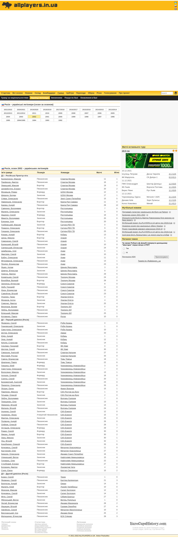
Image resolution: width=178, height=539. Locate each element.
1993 (47, 120)
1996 (113, 117)
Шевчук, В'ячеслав (9, 271)
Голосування (110, 93)
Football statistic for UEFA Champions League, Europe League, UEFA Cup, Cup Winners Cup (148, 527)
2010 (47, 113)
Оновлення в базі (88, 98)
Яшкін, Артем (7, 267)
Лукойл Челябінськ (69, 487)
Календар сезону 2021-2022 (133, 215)
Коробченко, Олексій (10, 444)
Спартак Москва (68, 179)
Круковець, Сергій (9, 447)
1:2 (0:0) (172, 184)
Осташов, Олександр (10, 428)
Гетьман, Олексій (9, 395)
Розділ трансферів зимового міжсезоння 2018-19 (142, 229)
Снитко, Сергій (7, 379)
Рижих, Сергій (7, 431)
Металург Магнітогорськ (71, 510)
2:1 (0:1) (172, 203)
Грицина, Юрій (7, 365)
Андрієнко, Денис (9, 415)
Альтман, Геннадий (9, 346)
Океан (63, 483)
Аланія (64, 238)
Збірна (91, 93)
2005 (113, 113)
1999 (73, 117)
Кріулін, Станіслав (9, 343)
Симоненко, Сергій (9, 241)
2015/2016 (86, 109)
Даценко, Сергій (8, 215)
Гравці (61, 93)
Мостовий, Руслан (9, 356)
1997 (99, 117)
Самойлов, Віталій (9, 293)
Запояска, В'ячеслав (10, 284)
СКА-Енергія (66, 411)
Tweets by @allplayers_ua (149, 261)
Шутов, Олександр (9, 333)
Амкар (63, 333)
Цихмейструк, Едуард (11, 189)
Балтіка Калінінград (69, 480)
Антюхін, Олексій (8, 375)
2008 (73, 113)
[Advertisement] (123, 45)
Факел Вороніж (67, 388)
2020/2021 (21, 109)
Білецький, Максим (9, 313)
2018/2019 (47, 109)
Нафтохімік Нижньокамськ (72, 457)
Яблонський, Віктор (10, 500)
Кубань (64, 234)
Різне (99, 93)
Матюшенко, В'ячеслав (11, 516)
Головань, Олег (8, 460)
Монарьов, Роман (9, 192)
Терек (63, 477)
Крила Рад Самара (69, 202)
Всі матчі (4, 527)
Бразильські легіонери (85, 524)
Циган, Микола (7, 238)
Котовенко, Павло (9, 316)
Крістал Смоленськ (69, 470)
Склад (38, 93)
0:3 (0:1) (172, 177)
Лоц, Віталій (6, 441)
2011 (34, 113)
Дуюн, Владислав (9, 290)
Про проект (124, 93)
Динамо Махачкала (69, 503)
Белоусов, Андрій (9, 483)
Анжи (63, 251)
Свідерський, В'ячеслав (11, 248)
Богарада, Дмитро (9, 467)
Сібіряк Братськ (68, 497)
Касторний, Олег (8, 451)
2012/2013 (8, 113)
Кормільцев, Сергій (9, 277)
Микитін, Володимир (10, 218)
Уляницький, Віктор (9, 457)
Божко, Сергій (7, 477)
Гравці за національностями (14, 98)
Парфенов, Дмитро (9, 182)
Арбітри (70, 93)
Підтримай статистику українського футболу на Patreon (145, 212)
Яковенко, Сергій (9, 323)
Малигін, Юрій (7, 487)
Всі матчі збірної (40, 530)
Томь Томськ (66, 359)
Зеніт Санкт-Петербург (71, 198)
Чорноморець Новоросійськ (73, 365)
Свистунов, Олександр (11, 329)
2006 (99, 113)
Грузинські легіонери (84, 527)
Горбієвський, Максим (11, 225)
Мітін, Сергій (7, 497)
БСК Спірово (66, 516)
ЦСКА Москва (67, 192)
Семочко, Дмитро (9, 303)
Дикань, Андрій (8, 434)
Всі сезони (18, 93)
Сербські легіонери (83, 529)
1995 (8, 120)
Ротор (63, 316)
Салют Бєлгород (68, 490)
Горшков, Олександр (10, 231)
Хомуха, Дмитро (8, 274)
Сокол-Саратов (67, 284)
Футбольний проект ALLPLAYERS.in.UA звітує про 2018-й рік (147, 232)
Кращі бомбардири (41, 525)
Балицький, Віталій (9, 244)
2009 (60, 113)
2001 (47, 117)
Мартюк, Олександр (10, 418)
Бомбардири (49, 93)
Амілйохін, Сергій (9, 510)
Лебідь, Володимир (9, 310)
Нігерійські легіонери (84, 525)
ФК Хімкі (64, 346)
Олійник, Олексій (8, 424)
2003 (21, 117)
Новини (28, 93)
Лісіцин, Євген (7, 388)
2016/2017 (73, 109)
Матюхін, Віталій (8, 408)
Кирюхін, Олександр (10, 454)
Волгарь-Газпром (68, 398)
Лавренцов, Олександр (11, 202)
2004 (8, 117)
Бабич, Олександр (9, 257)
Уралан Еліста (67, 297)
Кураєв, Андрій (8, 234)
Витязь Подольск (68, 500)
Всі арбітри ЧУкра (41, 532)
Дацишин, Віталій (9, 506)
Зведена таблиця (41, 524)
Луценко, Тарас (8, 297)
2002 (34, 117)
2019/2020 (34, 109)
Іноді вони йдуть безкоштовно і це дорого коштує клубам (145, 235)
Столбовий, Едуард (10, 464)
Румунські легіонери (84, 530)
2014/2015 (99, 109)
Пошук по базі (71, 98)
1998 (86, 117)
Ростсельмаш (67, 208)
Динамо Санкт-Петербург (72, 454)
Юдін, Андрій (7, 336)
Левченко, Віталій (9, 405)
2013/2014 (112, 109)
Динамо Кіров (67, 513)
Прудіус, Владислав (10, 264)
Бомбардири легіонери (43, 527)
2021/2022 (8, 109)
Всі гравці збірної (41, 529)
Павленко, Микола (9, 392)
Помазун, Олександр (10, 228)
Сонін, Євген (7, 470)
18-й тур (126, 151)
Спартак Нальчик (68, 352)
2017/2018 (60, 109)
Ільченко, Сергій (8, 411)
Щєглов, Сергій (8, 349)
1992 (60, 120)
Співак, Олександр (9, 198)
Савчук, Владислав (9, 359)
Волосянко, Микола (10, 372)
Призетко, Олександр (10, 385)
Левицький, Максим (10, 185)
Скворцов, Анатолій (10, 352)
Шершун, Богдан (8, 195)
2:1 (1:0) (172, 174)
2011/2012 (21, 113)
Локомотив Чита (68, 467)
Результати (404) (129, 257)
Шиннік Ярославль (69, 267)
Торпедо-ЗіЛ (66, 307)
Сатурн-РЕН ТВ (68, 225)
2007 (86, 113)
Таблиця (4, 524)
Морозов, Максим (9, 490)
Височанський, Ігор (9, 513)
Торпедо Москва (68, 277)
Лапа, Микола (7, 438)
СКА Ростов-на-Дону (70, 392)
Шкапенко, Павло (9, 362)
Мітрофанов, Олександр (12, 261)
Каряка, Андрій (8, 205)
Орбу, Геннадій (8, 287)
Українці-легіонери (40, 98)
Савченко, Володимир (11, 208)
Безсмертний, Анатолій (11, 382)
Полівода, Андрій (9, 421)
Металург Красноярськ (71, 447)
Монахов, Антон (8, 300)
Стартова (5, 93)
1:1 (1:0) (172, 200)
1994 (34, 120)
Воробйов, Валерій (9, 280)
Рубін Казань (66, 323)
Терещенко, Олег (9, 402)
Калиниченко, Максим (11, 179)
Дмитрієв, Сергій (8, 254)
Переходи (81, 93)
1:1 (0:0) (172, 187)
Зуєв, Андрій (7, 339)
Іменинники (56, 98)
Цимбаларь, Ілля (8, 251)
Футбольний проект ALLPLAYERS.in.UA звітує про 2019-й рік (147, 223)
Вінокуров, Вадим (9, 307)
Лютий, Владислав (9, 503)
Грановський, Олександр (12, 326)
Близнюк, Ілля (7, 221)
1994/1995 (21, 120)
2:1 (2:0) (172, 197)
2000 (60, 117)
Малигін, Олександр (10, 212)
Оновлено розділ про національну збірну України (142, 226)
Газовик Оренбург (69, 506)
